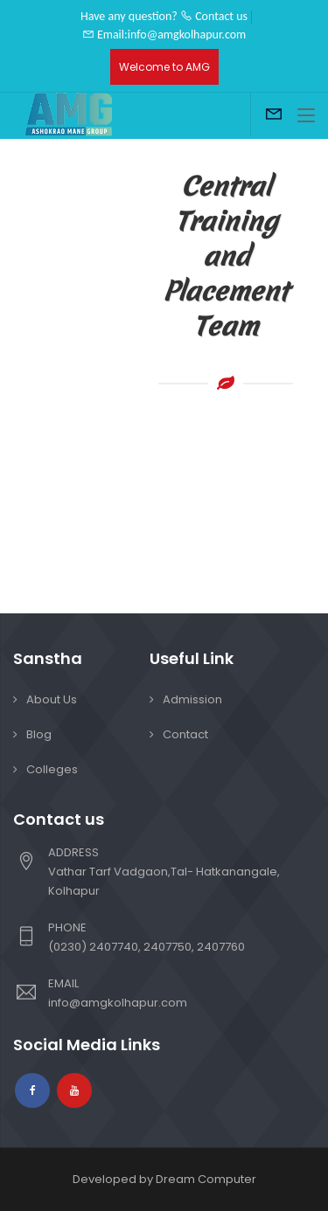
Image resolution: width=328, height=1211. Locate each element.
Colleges (52, 769)
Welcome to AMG (164, 66)
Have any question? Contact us (164, 16)
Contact (185, 734)
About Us (51, 699)
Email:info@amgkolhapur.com (164, 34)
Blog (39, 734)
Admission (192, 699)
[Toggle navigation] (306, 116)
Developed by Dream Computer (164, 1179)
